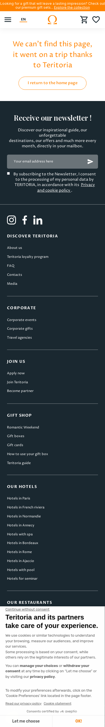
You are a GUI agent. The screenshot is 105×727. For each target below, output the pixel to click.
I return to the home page (53, 83)
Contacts (14, 274)
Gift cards (15, 445)
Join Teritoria (17, 382)
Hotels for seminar (22, 578)
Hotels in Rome (19, 552)
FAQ (10, 265)
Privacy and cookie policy (66, 187)
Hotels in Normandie (24, 516)
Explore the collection (72, 7)
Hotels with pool (20, 570)
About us (14, 248)
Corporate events (21, 320)
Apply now (16, 373)
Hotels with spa (20, 534)
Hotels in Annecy (20, 525)
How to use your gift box (27, 454)
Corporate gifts (20, 328)
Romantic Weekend (23, 427)
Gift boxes (15, 436)
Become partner (20, 391)
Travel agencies (19, 337)
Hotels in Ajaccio (20, 561)
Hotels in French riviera (26, 507)
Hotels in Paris (18, 498)
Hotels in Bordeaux (22, 543)
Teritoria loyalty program (27, 256)
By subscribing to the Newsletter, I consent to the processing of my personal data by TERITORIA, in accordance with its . (54, 182)
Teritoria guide (19, 463)
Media (12, 283)
